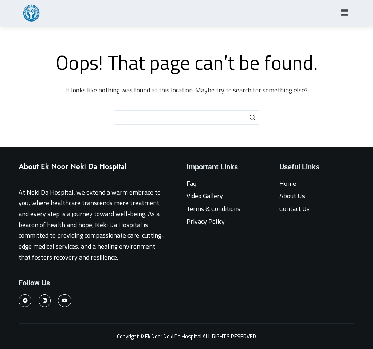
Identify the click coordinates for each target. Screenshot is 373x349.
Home (287, 183)
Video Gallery (204, 196)
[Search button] (252, 117)
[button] (344, 13)
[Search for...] (186, 117)
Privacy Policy (205, 221)
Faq (191, 183)
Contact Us (294, 209)
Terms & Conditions (213, 209)
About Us (292, 196)
